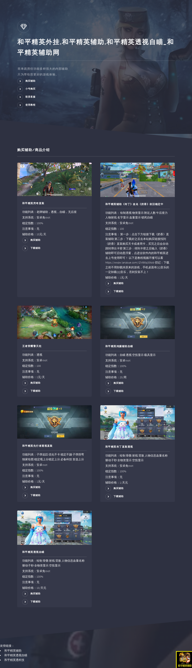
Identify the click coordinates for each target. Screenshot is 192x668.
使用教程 (30, 104)
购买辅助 (30, 81)
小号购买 (30, 89)
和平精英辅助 (12, 650)
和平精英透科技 (14, 660)
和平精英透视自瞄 (15, 655)
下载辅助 (35, 248)
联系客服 (30, 96)
